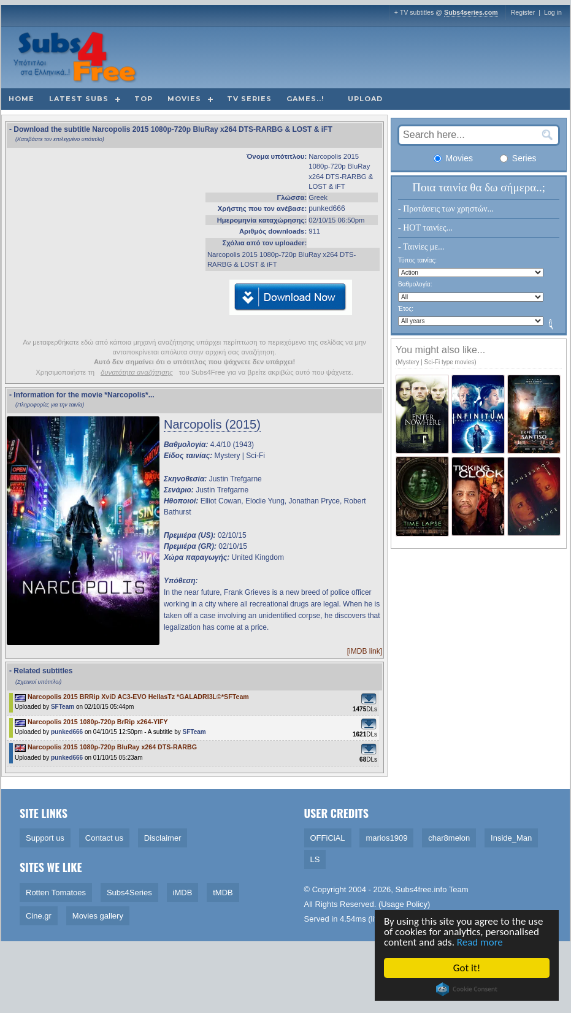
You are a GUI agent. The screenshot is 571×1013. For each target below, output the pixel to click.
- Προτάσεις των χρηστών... (446, 208)
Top (143, 98)
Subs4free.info (421, 889)
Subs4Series (129, 892)
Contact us (104, 838)
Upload (365, 98)
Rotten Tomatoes (56, 892)
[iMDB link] (364, 651)
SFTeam (62, 706)
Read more (481, 942)
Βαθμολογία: (415, 284)
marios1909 (386, 838)
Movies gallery (97, 915)
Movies (184, 98)
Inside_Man (511, 838)
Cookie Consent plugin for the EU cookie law (467, 989)
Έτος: (405, 308)
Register (523, 12)
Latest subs (79, 98)
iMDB (183, 892)
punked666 (326, 208)
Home (21, 98)
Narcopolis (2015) (212, 424)
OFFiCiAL (327, 838)
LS (315, 859)
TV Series (249, 98)
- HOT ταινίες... (425, 227)
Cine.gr (39, 915)
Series (518, 158)
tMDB (223, 892)
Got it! (467, 967)
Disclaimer (163, 838)
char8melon (449, 838)
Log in (553, 12)
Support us (45, 838)
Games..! (305, 98)
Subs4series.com (471, 12)
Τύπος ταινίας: (417, 260)
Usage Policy (404, 904)
